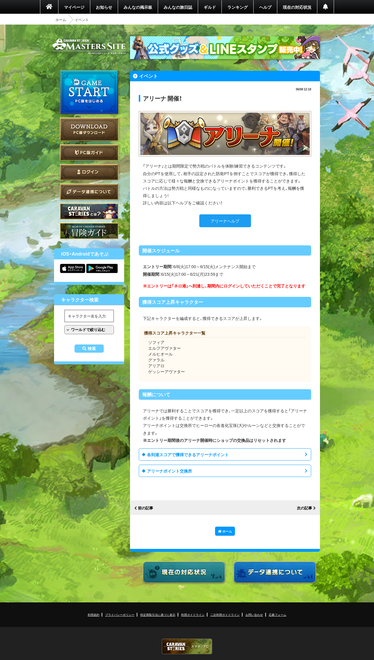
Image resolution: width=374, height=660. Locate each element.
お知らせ (104, 7)
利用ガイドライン (193, 614)
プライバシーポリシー (119, 614)
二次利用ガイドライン (225, 614)
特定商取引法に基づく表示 (157, 614)
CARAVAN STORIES (187, 646)
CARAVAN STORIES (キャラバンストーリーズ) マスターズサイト (89, 46)
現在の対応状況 (297, 7)
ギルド (210, 7)
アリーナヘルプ (225, 221)
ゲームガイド (89, 231)
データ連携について (89, 192)
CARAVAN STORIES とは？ (89, 211)
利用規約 (93, 614)
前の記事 (145, 508)
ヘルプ (265, 7)
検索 (92, 349)
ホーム (61, 19)
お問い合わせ (254, 614)
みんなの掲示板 (138, 7)
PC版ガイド (89, 152)
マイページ (74, 7)
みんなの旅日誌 (178, 7)
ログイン (89, 172)
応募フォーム (277, 614)
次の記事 (304, 508)
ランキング (237, 7)
